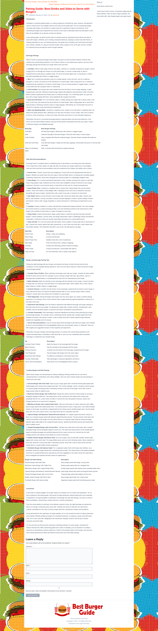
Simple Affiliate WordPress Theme (86, 629)
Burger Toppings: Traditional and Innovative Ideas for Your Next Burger (71, 4)
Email (28, 573)
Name (28, 565)
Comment (29, 546)
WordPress (72, 629)
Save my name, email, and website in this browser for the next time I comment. (49, 591)
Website (28, 581)
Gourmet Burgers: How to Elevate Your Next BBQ (41, 2)
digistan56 (56, 15)
